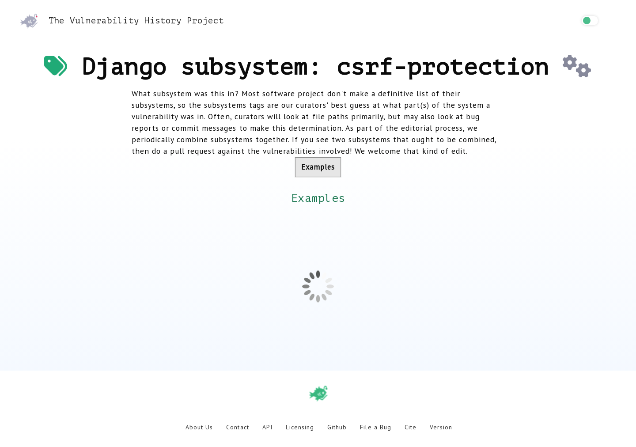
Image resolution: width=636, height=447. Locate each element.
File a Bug (375, 427)
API (267, 427)
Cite (410, 427)
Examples (318, 167)
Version (441, 427)
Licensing (300, 427)
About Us (199, 427)
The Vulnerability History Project (122, 20)
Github (337, 427)
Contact (237, 427)
